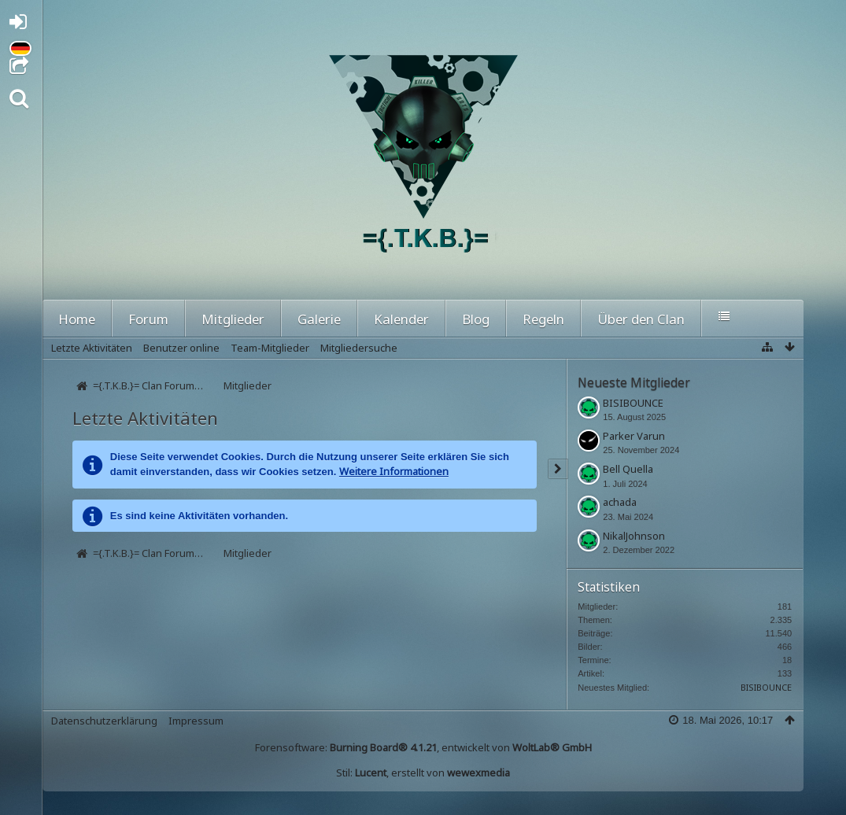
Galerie (319, 319)
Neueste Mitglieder (634, 382)
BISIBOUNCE (633, 403)
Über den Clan (641, 319)
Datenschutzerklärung (104, 721)
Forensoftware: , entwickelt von (423, 747)
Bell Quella (628, 469)
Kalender (401, 319)
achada (620, 502)
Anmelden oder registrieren (22, 24)
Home (76, 319)
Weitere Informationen (394, 471)
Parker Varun (634, 436)
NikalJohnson (634, 536)
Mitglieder (232, 319)
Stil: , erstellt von (423, 772)
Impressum (196, 721)
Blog (475, 319)
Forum (148, 319)
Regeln (543, 319)
